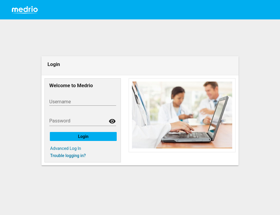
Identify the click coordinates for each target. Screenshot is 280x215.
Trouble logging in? (68, 155)
